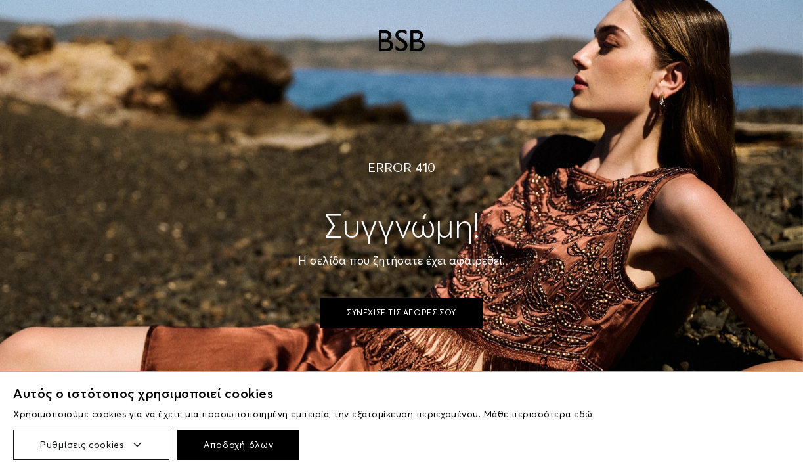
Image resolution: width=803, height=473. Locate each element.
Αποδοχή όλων (238, 445)
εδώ (583, 414)
